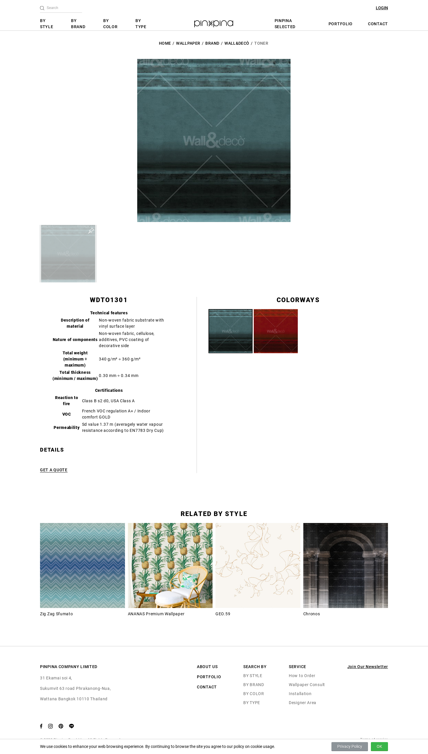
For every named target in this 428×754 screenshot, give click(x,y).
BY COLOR (110, 23)
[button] (68, 253)
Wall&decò (236, 43)
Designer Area (302, 702)
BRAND (212, 43)
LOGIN (382, 8)
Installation (300, 693)
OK (379, 746)
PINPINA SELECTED (285, 23)
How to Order (302, 675)
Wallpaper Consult (307, 684)
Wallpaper (188, 43)
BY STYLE (46, 23)
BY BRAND (78, 23)
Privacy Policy (349, 746)
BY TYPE (140, 23)
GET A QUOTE (54, 470)
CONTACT (378, 23)
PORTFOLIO (341, 23)
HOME (165, 43)
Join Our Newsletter (367, 666)
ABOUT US (207, 666)
